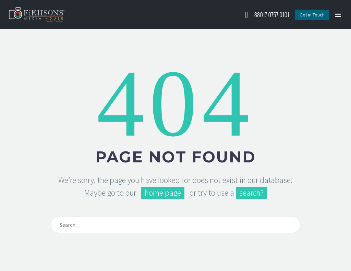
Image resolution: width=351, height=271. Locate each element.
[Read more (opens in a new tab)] (266, 14)
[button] (312, 15)
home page (163, 192)
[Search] (175, 224)
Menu (338, 15)
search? (251, 192)
